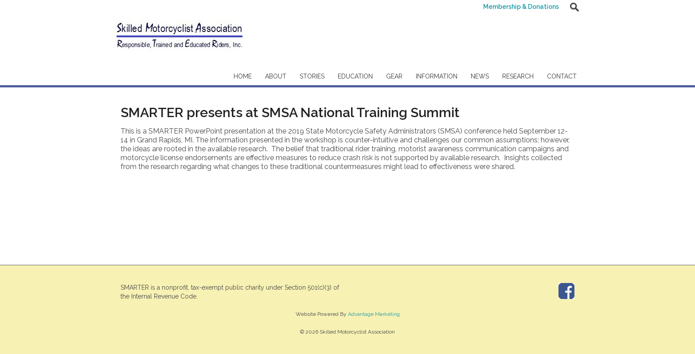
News (480, 76)
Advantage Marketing (374, 314)
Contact (562, 76)
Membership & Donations (521, 6)
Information (436, 76)
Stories (312, 76)
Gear (394, 76)
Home (243, 76)
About (275, 76)
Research (518, 76)
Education (355, 76)
